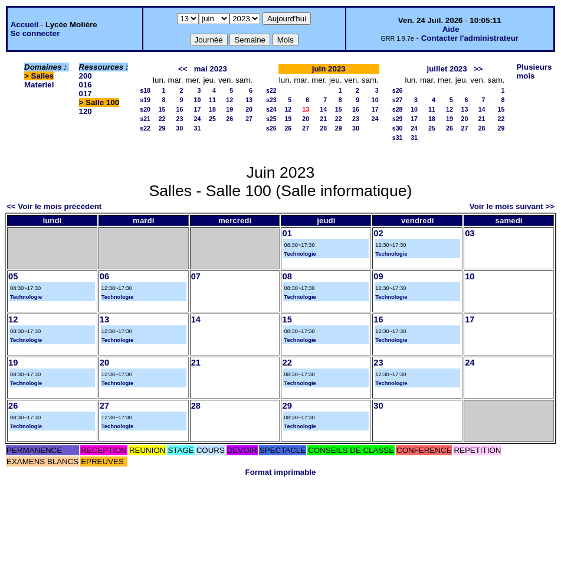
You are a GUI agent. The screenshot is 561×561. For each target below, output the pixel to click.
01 (286, 233)
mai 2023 (210, 68)
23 (179, 118)
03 (469, 233)
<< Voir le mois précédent (53, 206)
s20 (145, 109)
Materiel (39, 84)
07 (196, 276)
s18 (145, 90)
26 (229, 118)
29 (162, 128)
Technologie (300, 254)
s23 (271, 99)
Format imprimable (280, 472)
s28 (397, 109)
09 (378, 276)
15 (162, 109)
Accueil (24, 24)
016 (85, 84)
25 (212, 118)
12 (229, 99)
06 (104, 276)
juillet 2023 (447, 68)
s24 (271, 109)
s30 (397, 128)
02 (378, 233)
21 (323, 118)
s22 (145, 128)
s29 (397, 118)
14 (323, 109)
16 (179, 109)
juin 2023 (329, 68)
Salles (42, 75)
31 (197, 128)
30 (179, 128)
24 (197, 118)
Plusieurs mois (534, 71)
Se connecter (35, 33)
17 (197, 109)
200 (85, 75)
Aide (451, 29)
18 (212, 109)
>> (478, 68)
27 (248, 118)
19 (229, 109)
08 (286, 276)
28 (323, 128)
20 (248, 109)
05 (13, 276)
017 (85, 93)
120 (85, 111)
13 (248, 99)
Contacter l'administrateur (470, 38)
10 (197, 99)
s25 (271, 118)
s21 (145, 118)
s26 (271, 128)
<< (183, 68)
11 (212, 99)
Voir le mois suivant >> (512, 206)
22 (162, 118)
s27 (397, 99)
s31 (397, 137)
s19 (145, 99)
